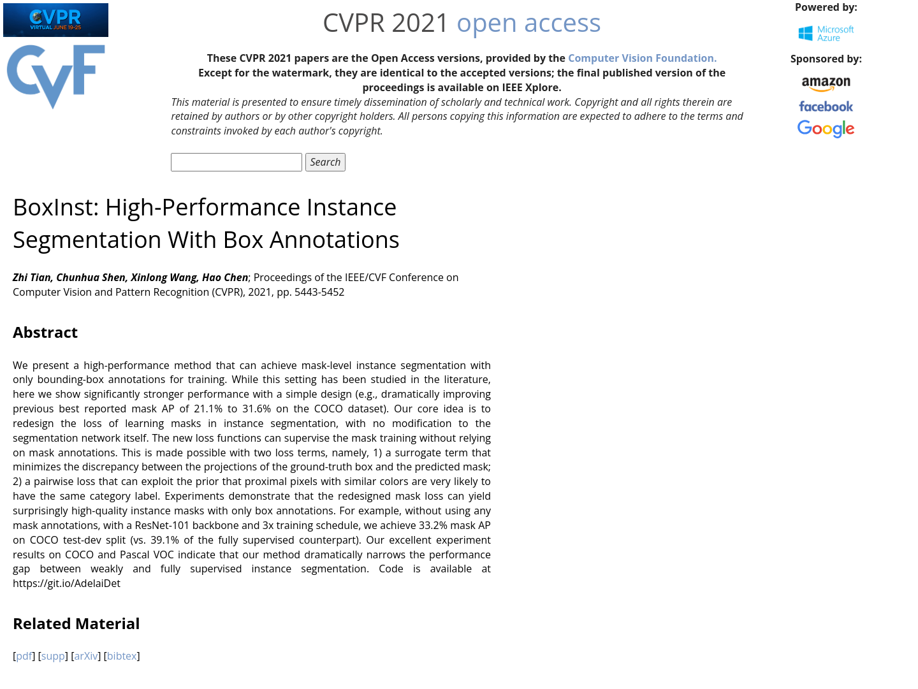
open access (528, 22)
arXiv (86, 656)
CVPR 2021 (386, 22)
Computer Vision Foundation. (642, 58)
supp (53, 656)
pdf (24, 656)
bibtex (122, 656)
